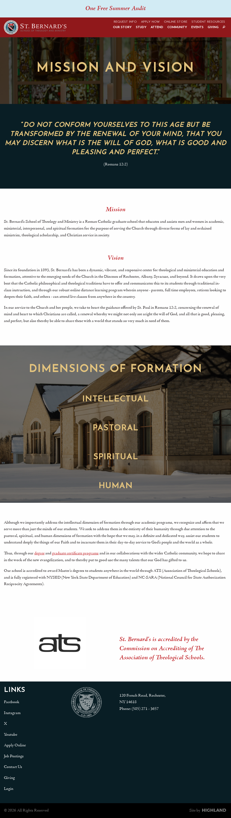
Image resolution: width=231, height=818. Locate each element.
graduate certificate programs (75, 553)
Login (8, 788)
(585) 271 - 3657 (145, 708)
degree (39, 553)
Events (197, 27)
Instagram (12, 713)
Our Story (122, 27)
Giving (213, 27)
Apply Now (150, 21)
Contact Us (13, 767)
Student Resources (208, 21)
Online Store (175, 21)
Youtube (10, 734)
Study (141, 27)
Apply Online (15, 745)
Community (177, 27)
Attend (157, 27)
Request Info (125, 21)
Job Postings (14, 756)
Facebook (11, 702)
